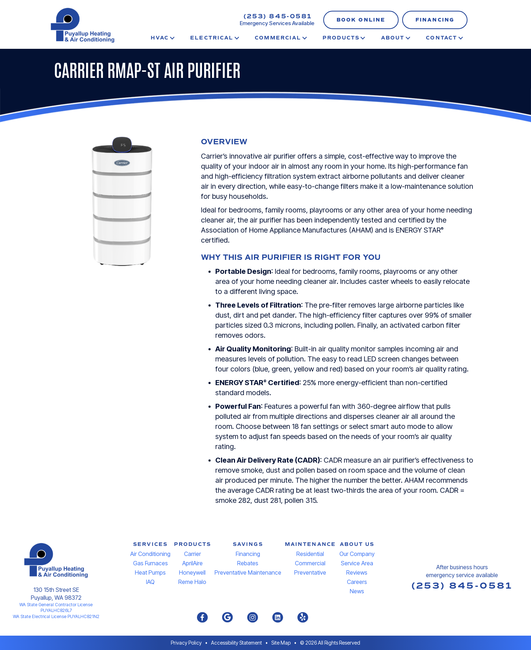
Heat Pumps (150, 572)
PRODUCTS (192, 544)
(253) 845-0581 (278, 16)
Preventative (310, 572)
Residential (310, 553)
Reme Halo (192, 581)
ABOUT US (357, 544)
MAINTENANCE (310, 544)
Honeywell (192, 572)
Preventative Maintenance (248, 572)
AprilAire (192, 563)
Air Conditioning (150, 553)
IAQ (150, 581)
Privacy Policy (186, 643)
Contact (441, 38)
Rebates (247, 563)
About (393, 38)
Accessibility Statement (236, 643)
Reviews (356, 572)
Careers (357, 581)
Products (341, 38)
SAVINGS (248, 544)
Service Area (357, 563)
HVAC (160, 38)
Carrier (192, 553)
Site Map (281, 643)
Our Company (357, 553)
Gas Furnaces (150, 563)
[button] (361, 20)
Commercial (278, 38)
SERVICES (150, 544)
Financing (248, 553)
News (357, 591)
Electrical (211, 38)
